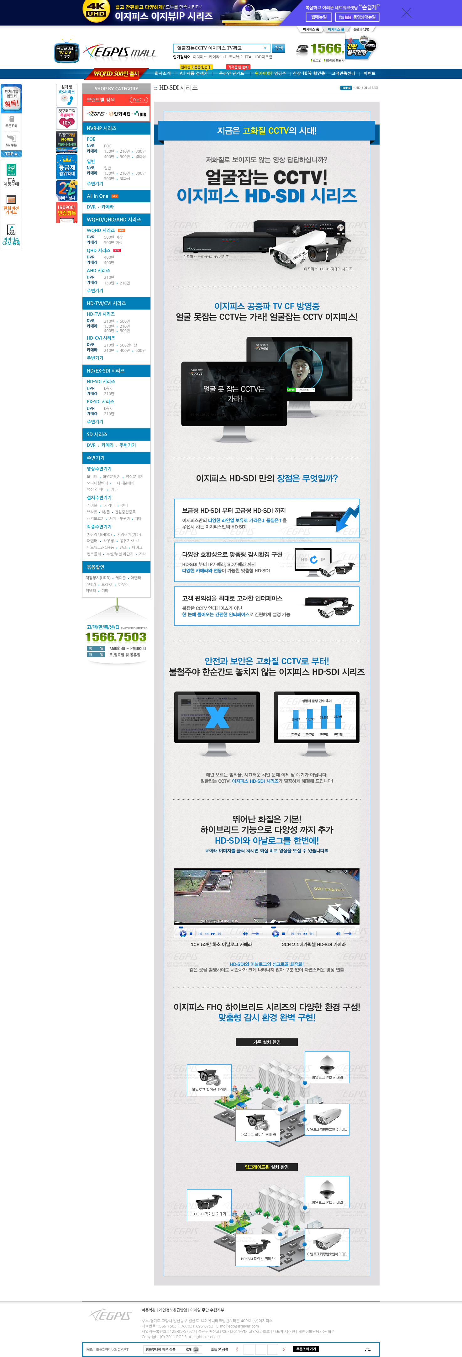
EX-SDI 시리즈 (100, 402)
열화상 (140, 157)
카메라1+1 (218, 57)
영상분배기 (134, 477)
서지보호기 (95, 519)
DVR (91, 207)
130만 (109, 151)
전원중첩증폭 (125, 512)
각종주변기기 (99, 527)
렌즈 (123, 547)
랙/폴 (106, 512)
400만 (109, 157)
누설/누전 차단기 (120, 554)
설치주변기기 (99, 498)
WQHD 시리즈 (106, 230)
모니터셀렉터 (97, 483)
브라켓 (92, 512)
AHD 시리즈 (98, 270)
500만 (125, 157)
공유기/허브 (129, 541)
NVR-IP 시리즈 (101, 128)
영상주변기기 (99, 469)
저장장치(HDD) (99, 535)
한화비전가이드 (11, 205)
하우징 (108, 541)
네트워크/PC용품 (100, 547)
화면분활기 (111, 477)
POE (107, 146)
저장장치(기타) (129, 535)
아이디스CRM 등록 (11, 235)
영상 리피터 (96, 489)
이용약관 (149, 1310)
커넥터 (109, 505)
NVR (90, 146)
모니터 (92, 477)
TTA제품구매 (11, 175)
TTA (247, 57)
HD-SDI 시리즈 (101, 381)
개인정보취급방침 (173, 1310)
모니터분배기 (123, 483)
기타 (114, 489)
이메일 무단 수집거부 (207, 1310)
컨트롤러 (94, 554)
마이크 (137, 547)
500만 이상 (113, 237)
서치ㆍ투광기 (119, 519)
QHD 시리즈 (98, 250)
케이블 (92, 505)
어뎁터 (92, 541)
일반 (107, 168)
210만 (125, 151)
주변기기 (95, 184)
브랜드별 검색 (101, 100)
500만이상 (128, 345)
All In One (97, 196)
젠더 (125, 505)
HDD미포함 (263, 57)
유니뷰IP (236, 57)
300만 (140, 151)
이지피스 (200, 57)
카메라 (92, 151)
